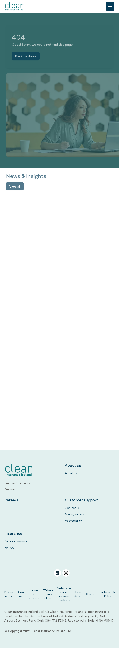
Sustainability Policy (107, 594)
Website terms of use (48, 594)
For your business (15, 541)
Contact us (72, 508)
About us (71, 473)
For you (9, 547)
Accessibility (73, 520)
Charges (91, 594)
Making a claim (74, 514)
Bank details (78, 594)
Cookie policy (21, 594)
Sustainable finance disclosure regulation (64, 594)
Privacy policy (8, 594)
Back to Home (25, 57)
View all (14, 187)
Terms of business (34, 594)
